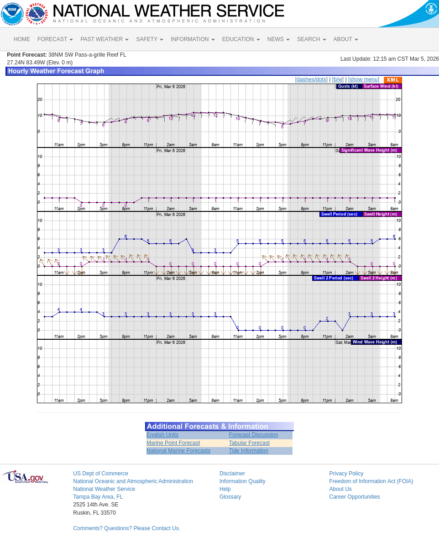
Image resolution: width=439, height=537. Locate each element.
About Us (340, 489)
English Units (162, 435)
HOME (22, 39)
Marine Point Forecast (173, 443)
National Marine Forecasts (178, 451)
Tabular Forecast (249, 443)
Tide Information (248, 451)
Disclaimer (232, 473)
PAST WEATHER (104, 39)
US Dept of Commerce (100, 473)
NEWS (278, 39)
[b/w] (338, 79)
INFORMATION (192, 39)
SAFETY (149, 39)
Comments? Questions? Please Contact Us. (126, 528)
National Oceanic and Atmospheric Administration (133, 481)
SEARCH (311, 39)
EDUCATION (241, 39)
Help (225, 489)
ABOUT (346, 39)
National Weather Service (104, 489)
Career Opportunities (354, 497)
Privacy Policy (346, 473)
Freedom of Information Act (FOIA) (371, 481)
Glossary (230, 497)
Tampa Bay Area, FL (98, 497)
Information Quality (243, 481)
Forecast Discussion (253, 435)
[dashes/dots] (311, 79)
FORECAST (55, 39)
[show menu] (363, 79)
